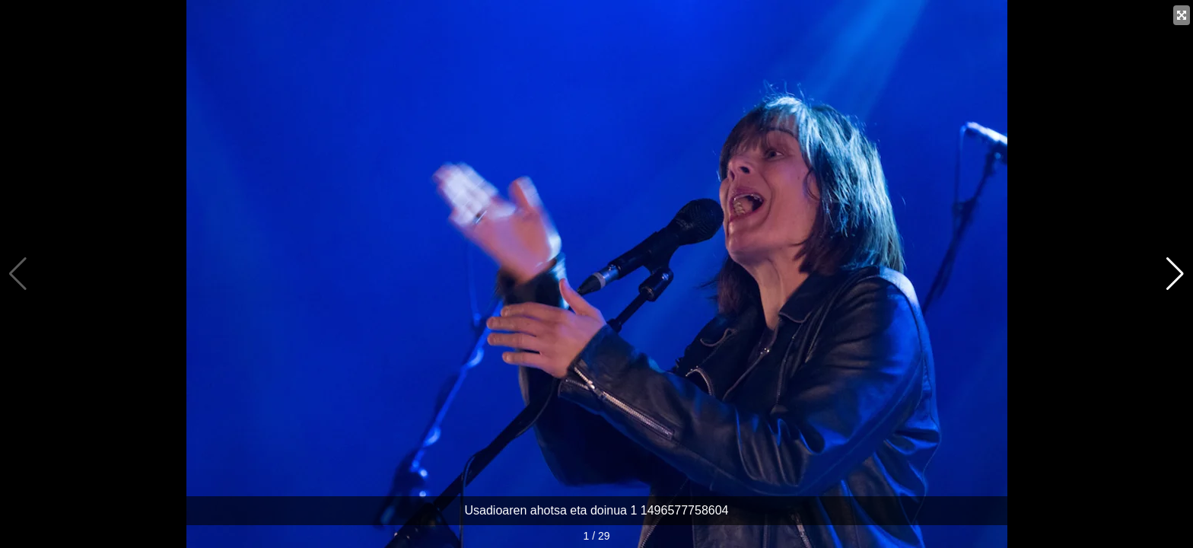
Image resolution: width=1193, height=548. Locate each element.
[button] (1175, 274)
